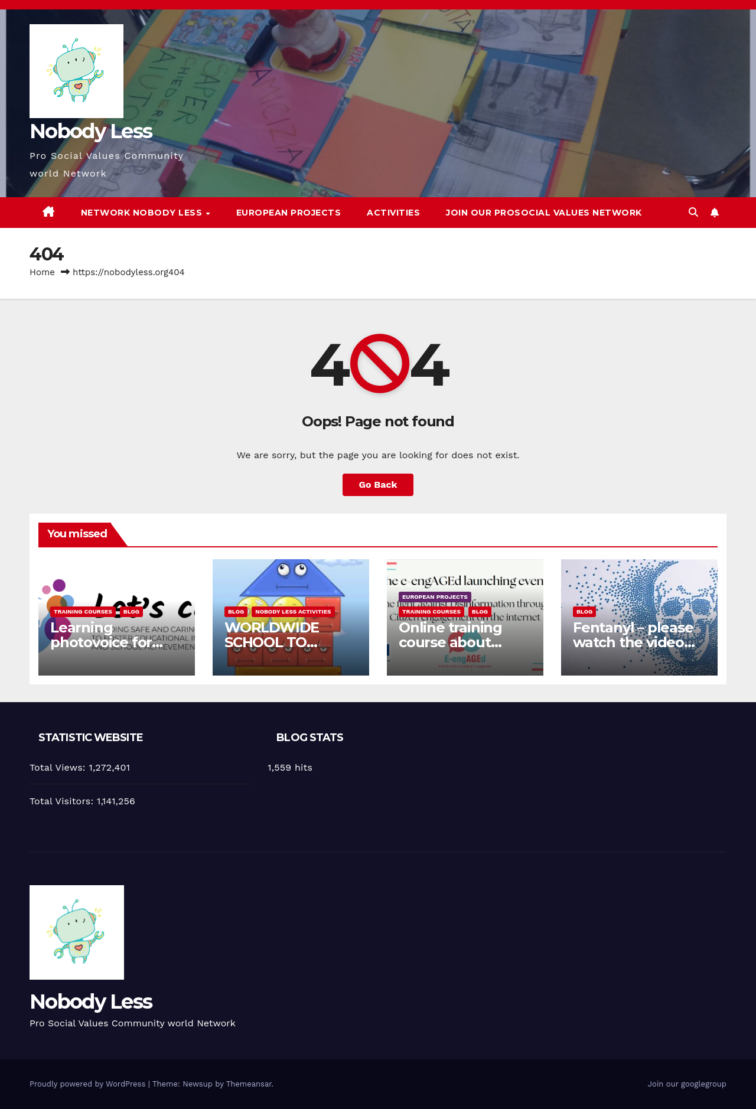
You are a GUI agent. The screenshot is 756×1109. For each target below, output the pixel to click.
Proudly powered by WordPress (89, 1083)
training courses (83, 611)
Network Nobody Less (143, 212)
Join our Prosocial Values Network (544, 212)
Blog (131, 611)
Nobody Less (91, 131)
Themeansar (249, 1083)
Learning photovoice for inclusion (101, 642)
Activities (393, 212)
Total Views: (59, 767)
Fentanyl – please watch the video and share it (633, 642)
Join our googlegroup (687, 1083)
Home (42, 272)
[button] (693, 212)
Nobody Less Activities (293, 611)
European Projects (288, 212)
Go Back (378, 484)
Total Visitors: (63, 801)
